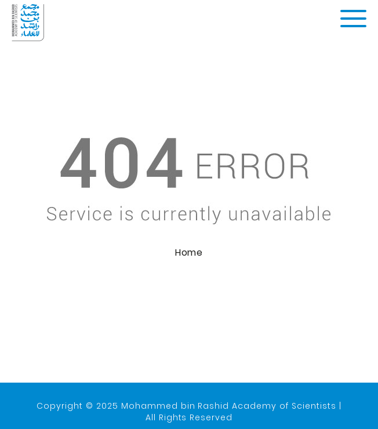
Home (189, 252)
